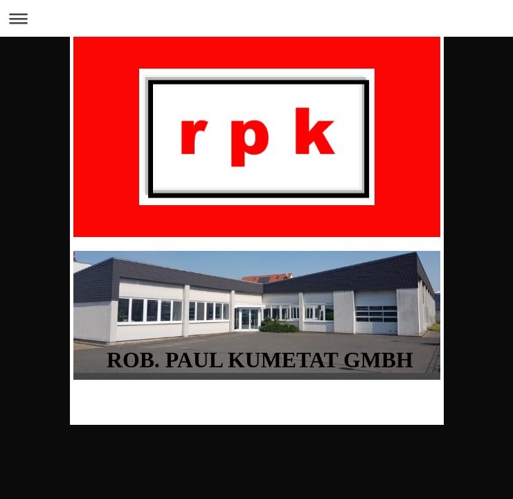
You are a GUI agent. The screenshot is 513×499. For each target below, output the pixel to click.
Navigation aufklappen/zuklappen (256, 18)
